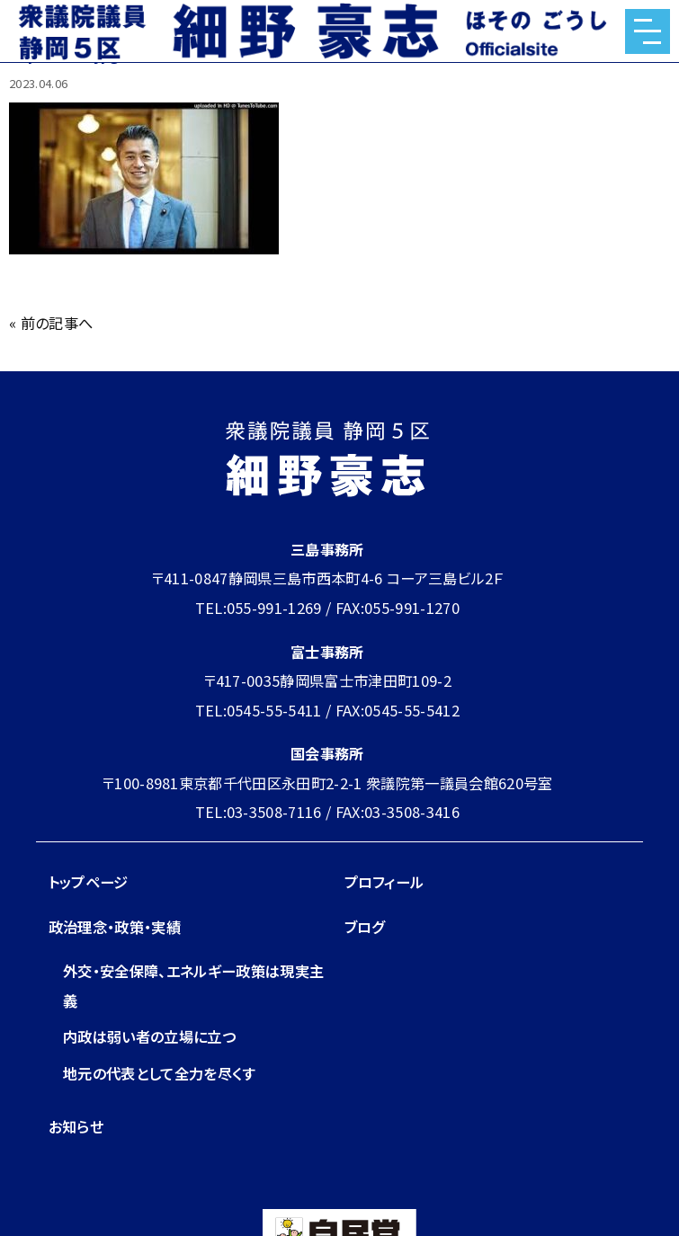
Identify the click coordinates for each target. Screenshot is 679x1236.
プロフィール (384, 882)
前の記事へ (57, 322)
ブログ (364, 927)
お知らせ (76, 1126)
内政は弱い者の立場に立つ (149, 1036)
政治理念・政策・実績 (115, 927)
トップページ (89, 882)
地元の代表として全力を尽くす (159, 1073)
